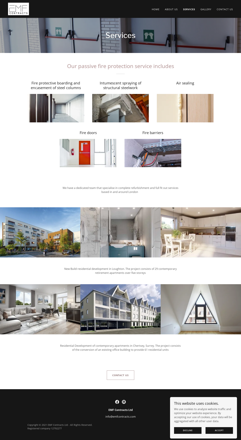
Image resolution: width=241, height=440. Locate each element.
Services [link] (189, 9)
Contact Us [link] (225, 9)
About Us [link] (171, 9)
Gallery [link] (205, 9)
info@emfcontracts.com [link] (120, 416)
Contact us (120, 375)
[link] (18, 9)
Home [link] (155, 9)
